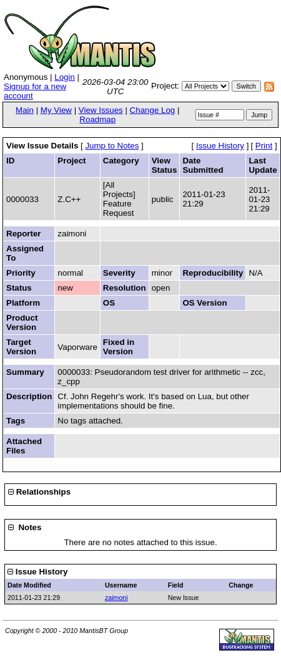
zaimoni (116, 597)
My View (56, 110)
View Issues (101, 110)
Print (263, 145)
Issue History (220, 145)
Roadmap (97, 119)
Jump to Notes (112, 145)
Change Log (152, 110)
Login (64, 77)
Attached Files (24, 446)
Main (25, 110)
